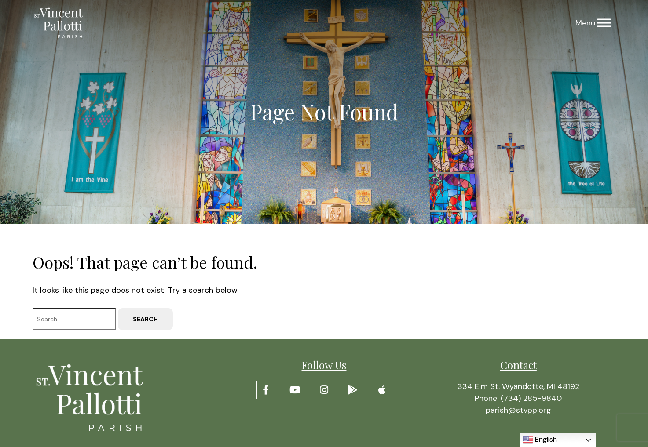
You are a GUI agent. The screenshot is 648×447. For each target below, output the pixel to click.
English (540, 440)
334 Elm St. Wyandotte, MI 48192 (518, 386)
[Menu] (604, 23)
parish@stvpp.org (518, 410)
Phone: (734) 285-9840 (518, 398)
